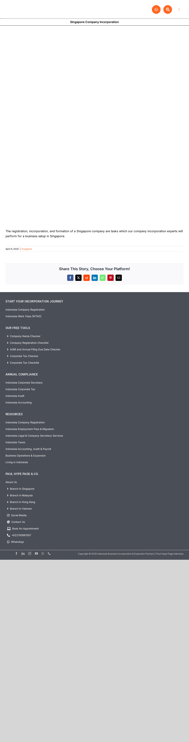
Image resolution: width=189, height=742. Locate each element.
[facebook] (16, 553)
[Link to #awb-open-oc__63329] (167, 9)
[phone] (49, 553)
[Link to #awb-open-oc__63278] (179, 9)
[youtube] (36, 553)
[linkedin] (23, 553)
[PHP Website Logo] (24, 4)
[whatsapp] (43, 553)
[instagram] (29, 553)
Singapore (26, 249)
